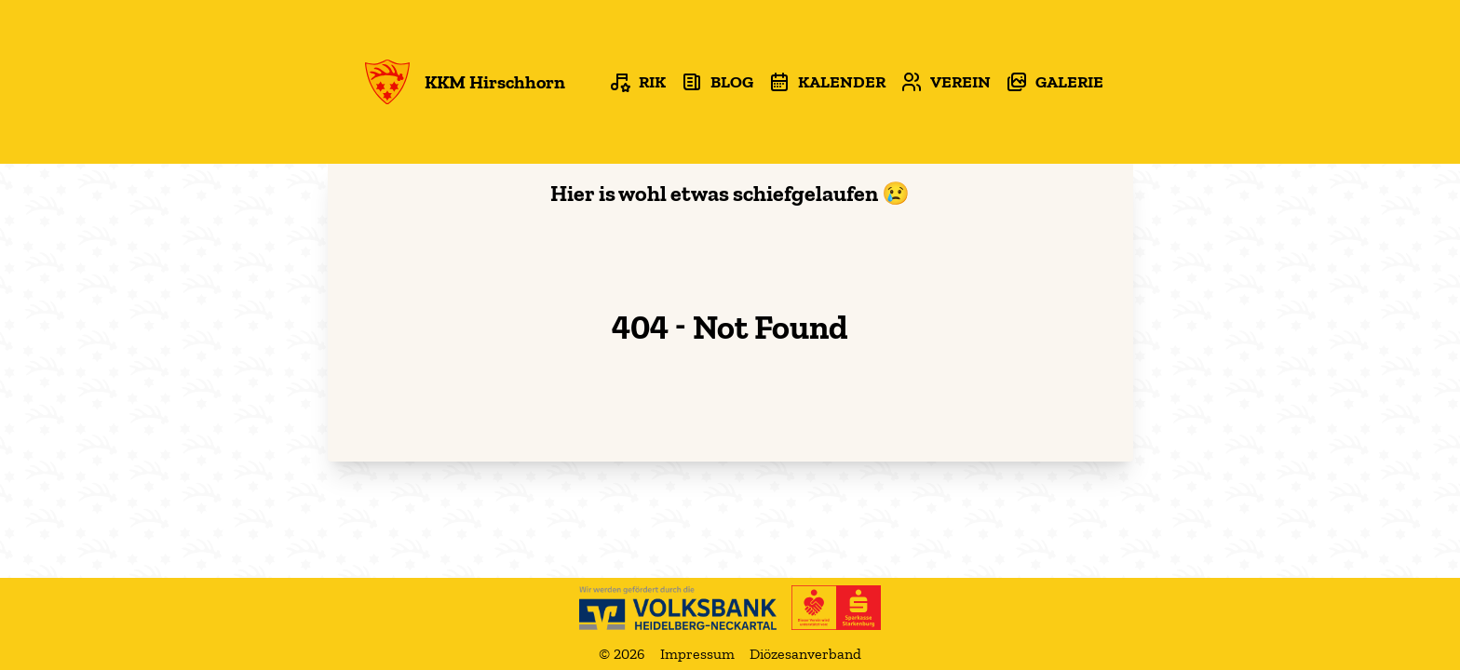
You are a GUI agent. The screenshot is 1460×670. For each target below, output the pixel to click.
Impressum (697, 654)
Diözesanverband (805, 654)
